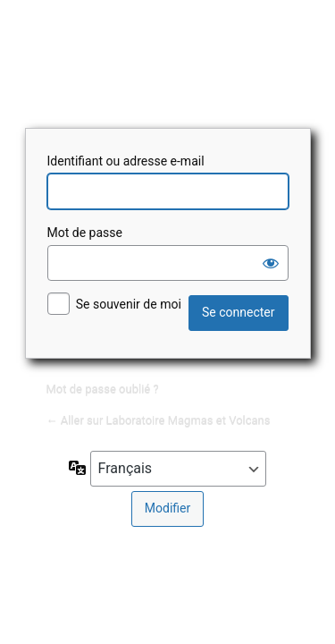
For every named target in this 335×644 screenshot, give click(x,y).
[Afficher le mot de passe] (271, 263)
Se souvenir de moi (128, 304)
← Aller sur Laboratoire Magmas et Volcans (158, 420)
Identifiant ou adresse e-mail (126, 161)
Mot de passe (84, 232)
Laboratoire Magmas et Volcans (168, 61)
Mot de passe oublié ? (102, 388)
